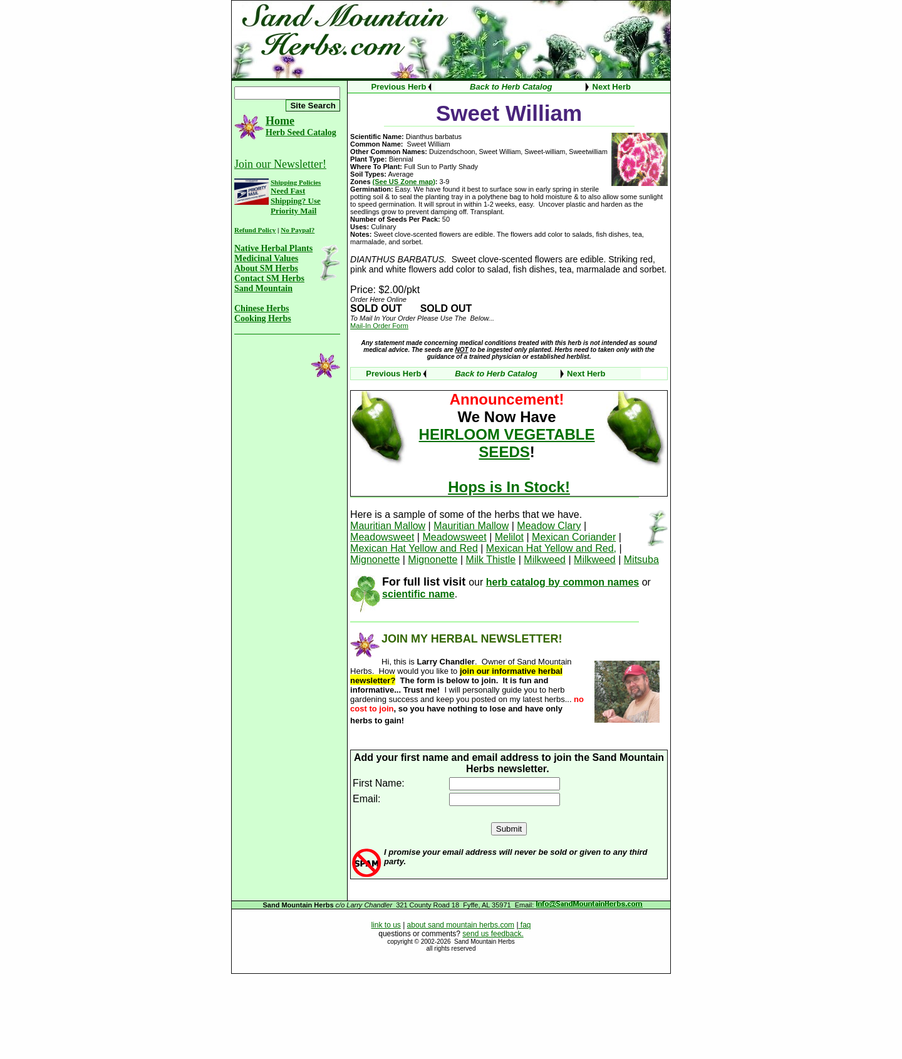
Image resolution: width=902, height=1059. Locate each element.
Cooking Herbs (262, 318)
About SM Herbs (266, 268)
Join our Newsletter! (280, 164)
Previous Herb (398, 86)
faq (525, 925)
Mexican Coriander (574, 537)
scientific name (418, 594)
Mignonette (375, 559)
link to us (385, 925)
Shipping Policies (296, 182)
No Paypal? (297, 230)
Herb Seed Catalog (301, 132)
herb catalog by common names (563, 582)
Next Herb (612, 86)
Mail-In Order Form (379, 325)
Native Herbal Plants (273, 248)
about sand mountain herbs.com (460, 925)
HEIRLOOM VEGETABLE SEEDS (507, 443)
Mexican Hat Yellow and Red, (551, 548)
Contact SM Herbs (269, 278)
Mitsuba (641, 559)
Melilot (509, 537)
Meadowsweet (382, 537)
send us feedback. (492, 933)
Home (280, 121)
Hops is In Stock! (509, 486)
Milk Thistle (491, 559)
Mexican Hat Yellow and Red (414, 548)
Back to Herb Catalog (511, 86)
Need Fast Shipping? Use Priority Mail (296, 200)
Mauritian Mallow (387, 525)
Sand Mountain (263, 288)
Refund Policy (255, 230)
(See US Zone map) (404, 181)
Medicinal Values (266, 258)
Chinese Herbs (261, 308)
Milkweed (545, 559)
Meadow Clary (549, 525)
